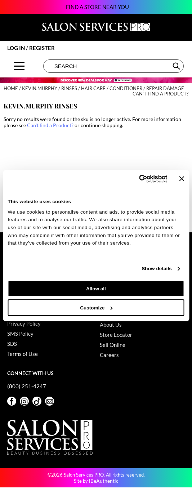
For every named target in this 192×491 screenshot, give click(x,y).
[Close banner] (181, 178)
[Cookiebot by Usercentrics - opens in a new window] (135, 179)
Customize (96, 308)
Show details (157, 268)
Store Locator (116, 334)
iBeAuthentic (104, 481)
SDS (12, 343)
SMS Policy (20, 333)
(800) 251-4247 (26, 386)
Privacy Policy (24, 323)
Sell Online (112, 345)
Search (177, 66)
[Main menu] (19, 66)
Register (42, 48)
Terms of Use (22, 354)
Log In (16, 48)
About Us (111, 324)
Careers (109, 355)
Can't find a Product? (160, 94)
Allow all (96, 288)
